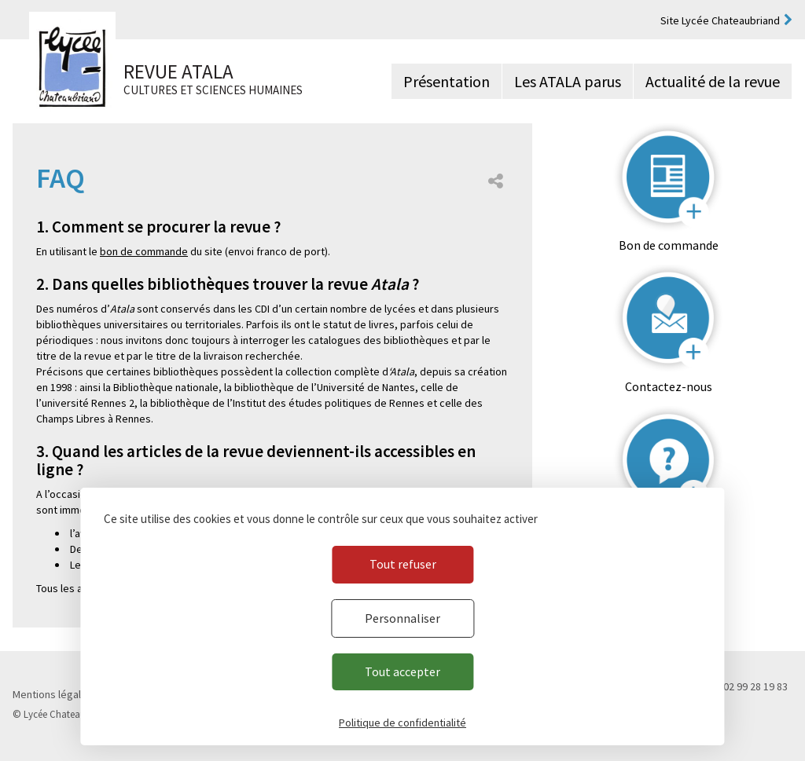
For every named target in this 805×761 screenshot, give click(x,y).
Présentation (446, 81)
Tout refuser (402, 564)
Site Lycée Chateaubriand (720, 20)
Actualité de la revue (712, 81)
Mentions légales (53, 694)
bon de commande (144, 251)
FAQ (668, 528)
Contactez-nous (668, 386)
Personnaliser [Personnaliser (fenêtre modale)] (402, 618)
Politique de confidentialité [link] (402, 722)
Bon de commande (669, 245)
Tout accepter (402, 671)
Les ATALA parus (567, 81)
